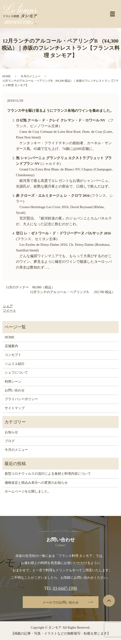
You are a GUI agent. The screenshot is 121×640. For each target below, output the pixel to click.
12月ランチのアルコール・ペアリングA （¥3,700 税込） (72, 292)
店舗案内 (11, 346)
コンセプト (13, 355)
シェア (8, 306)
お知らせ (11, 432)
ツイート (9, 310)
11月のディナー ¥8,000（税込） (30, 287)
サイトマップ (15, 408)
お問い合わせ (15, 390)
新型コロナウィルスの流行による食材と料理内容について (48, 473)
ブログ (10, 441)
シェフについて (16, 372)
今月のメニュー (30, 76)
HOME (6, 76)
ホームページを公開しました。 (28, 491)
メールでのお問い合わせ (60, 602)
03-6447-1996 (65, 588)
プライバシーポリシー (21, 399)
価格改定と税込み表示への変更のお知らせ (36, 482)
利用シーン (13, 381)
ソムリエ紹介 (15, 364)
